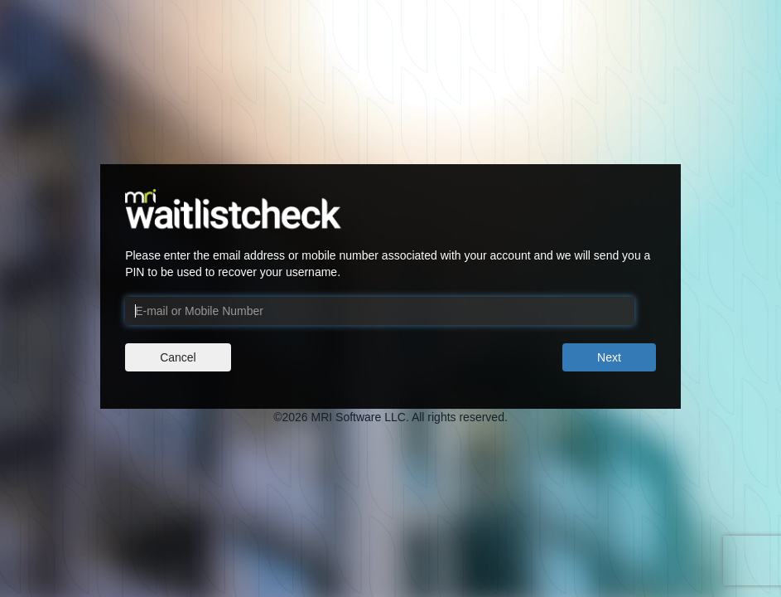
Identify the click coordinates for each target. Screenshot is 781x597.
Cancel (178, 357)
